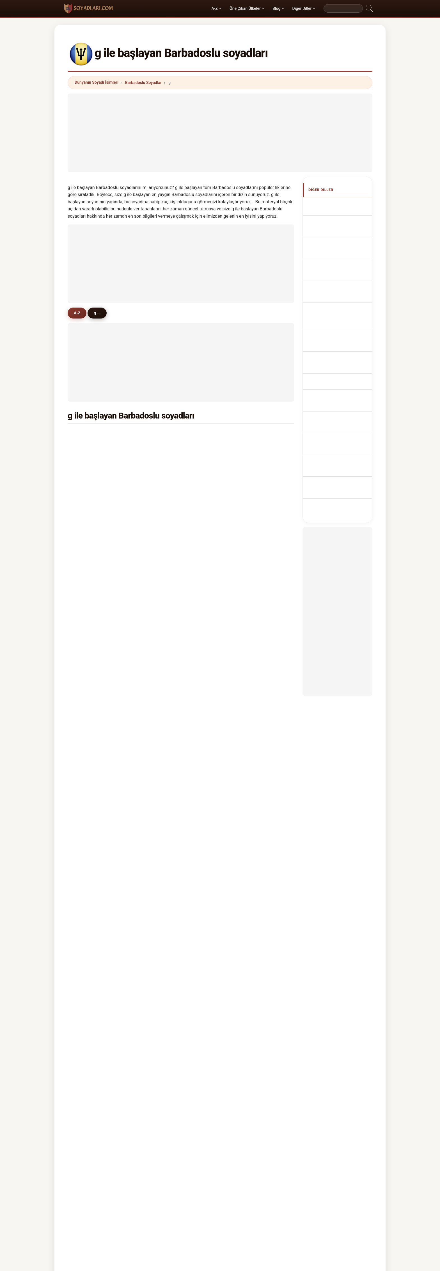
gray (86, 693)
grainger (90, 762)
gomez (242, 775)
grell (163, 762)
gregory (89, 639)
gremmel (168, 666)
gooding (244, 461)
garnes (166, 543)
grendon (167, 748)
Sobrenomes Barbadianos (332, 284)
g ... (100, 313)
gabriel (166, 707)
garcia (165, 612)
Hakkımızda (182, 1193)
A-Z (214, 8)
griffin (242, 598)
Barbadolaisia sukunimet (333, 348)
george (89, 557)
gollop (88, 543)
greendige (168, 625)
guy (86, 666)
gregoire (167, 693)
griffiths (243, 803)
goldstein (168, 734)
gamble (243, 530)
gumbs (242, 734)
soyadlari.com (220, 1171)
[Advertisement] (220, 133)
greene (166, 461)
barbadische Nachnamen (332, 244)
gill (162, 448)
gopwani (90, 857)
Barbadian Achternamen (331, 311)
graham (166, 489)
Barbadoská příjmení (341, 324)
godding (244, 639)
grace (87, 598)
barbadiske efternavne (342, 335)
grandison (92, 584)
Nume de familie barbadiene (335, 374)
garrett (165, 598)
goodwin (167, 803)
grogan (166, 816)
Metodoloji (151, 1193)
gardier (243, 830)
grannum (244, 516)
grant (87, 461)
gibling (242, 693)
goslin (165, 844)
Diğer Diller (302, 8)
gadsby (166, 652)
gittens (166, 434)
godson (89, 625)
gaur (86, 830)
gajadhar (244, 625)
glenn (241, 721)
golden (242, 748)
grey (240, 844)
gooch (88, 680)
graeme (89, 803)
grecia (88, 844)
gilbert (242, 666)
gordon (243, 571)
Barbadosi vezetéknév (342, 361)
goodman (168, 502)
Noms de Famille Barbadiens (336, 228)
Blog (276, 8)
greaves (90, 448)
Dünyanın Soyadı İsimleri (96, 82)
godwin (166, 857)
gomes (88, 612)
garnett (243, 680)
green (87, 489)
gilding (88, 775)
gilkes (88, 502)
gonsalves (169, 584)
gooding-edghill (251, 652)
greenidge (245, 434)
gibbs (241, 489)
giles (164, 557)
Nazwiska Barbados (340, 297)
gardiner (90, 652)
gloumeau (168, 639)
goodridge (92, 475)
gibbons (90, 516)
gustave (90, 884)
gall (239, 584)
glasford (167, 775)
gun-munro (246, 762)
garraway (168, 680)
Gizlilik (292, 1193)
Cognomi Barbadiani (340, 257)
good (241, 816)
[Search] (343, 8)
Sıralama (212, 1193)
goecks (243, 789)
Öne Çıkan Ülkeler (245, 8)
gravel (88, 816)
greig (87, 789)
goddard (167, 475)
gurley (88, 721)
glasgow (167, 530)
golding (89, 748)
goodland (245, 707)
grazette (167, 516)
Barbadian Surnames (341, 215)
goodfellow (169, 830)
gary (240, 857)
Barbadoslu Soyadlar (143, 82)
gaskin (242, 475)
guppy (88, 734)
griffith (88, 434)
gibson (242, 448)
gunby (242, 871)
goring (88, 571)
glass (87, 871)
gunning (167, 721)
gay (239, 557)
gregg (241, 612)
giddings (90, 707)
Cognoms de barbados (343, 269)
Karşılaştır (240, 1193)
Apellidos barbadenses (343, 204)
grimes (242, 502)
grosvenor (92, 530)
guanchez (168, 789)
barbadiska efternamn (342, 388)
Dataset (267, 1193)
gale (240, 543)
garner (165, 571)
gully (164, 871)
